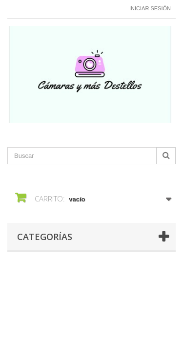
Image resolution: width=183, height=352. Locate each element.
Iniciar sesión (150, 8)
